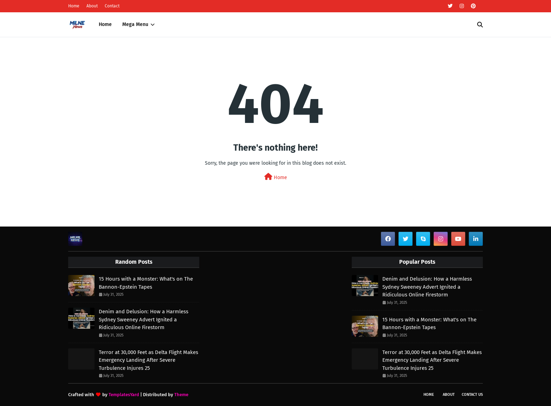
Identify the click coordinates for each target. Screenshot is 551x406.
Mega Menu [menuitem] (135, 24)
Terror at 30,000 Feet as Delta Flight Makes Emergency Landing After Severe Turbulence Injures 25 (148, 360)
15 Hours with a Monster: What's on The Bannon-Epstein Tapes (146, 283)
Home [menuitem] (105, 24)
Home (73, 6)
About (92, 6)
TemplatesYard (124, 394)
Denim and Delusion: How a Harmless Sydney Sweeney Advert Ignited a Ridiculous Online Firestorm (143, 319)
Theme (181, 394)
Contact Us (472, 394)
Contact (112, 6)
